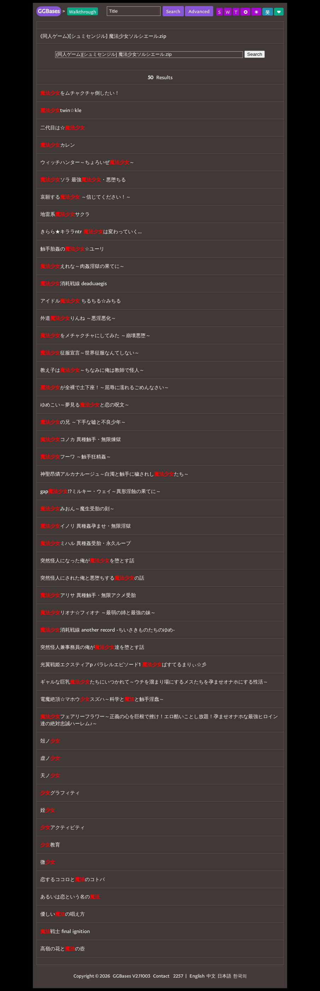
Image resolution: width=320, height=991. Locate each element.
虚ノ (50, 758)
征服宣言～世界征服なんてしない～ (89, 352)
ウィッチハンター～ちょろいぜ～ (87, 162)
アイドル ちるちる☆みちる (80, 300)
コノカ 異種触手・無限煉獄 (80, 439)
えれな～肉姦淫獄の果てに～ (82, 266)
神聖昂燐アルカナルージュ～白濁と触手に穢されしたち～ (114, 473)
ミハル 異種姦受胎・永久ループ (85, 543)
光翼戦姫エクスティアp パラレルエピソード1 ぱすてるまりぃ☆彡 (123, 664)
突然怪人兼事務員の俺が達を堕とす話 (92, 647)
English (197, 976)
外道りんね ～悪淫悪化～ (78, 318)
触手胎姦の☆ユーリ (72, 248)
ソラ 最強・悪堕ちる (83, 179)
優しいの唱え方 (62, 913)
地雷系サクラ (65, 214)
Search (254, 54)
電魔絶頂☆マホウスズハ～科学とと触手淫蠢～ (102, 699)
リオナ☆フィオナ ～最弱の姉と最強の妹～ (98, 612)
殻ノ (50, 740)
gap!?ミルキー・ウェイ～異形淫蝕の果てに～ (100, 491)
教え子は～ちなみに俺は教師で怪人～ (92, 370)
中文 (211, 976)
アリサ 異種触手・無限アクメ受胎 (88, 595)
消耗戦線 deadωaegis (73, 283)
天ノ (50, 775)
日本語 (224, 976)
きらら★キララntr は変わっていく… (91, 231)
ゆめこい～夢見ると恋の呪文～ (84, 404)
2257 (178, 976)
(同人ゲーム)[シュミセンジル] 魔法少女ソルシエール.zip (103, 36)
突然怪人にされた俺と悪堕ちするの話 (92, 577)
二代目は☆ (62, 127)
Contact (161, 976)
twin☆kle (60, 110)
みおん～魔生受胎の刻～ (77, 508)
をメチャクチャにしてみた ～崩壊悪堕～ (95, 335)
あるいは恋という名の (70, 896)
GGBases (122, 976)
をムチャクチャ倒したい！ (80, 92)
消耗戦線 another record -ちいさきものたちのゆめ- (107, 629)
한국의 (240, 976)
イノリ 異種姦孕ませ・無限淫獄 (85, 525)
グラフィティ (60, 792)
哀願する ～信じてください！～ (85, 196)
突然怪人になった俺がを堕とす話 (87, 560)
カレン (57, 144)
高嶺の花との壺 (62, 948)
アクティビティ (62, 827)
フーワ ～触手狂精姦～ (75, 456)
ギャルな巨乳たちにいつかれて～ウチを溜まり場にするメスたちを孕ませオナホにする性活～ (154, 681)
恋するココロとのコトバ (72, 879)
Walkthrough (82, 11)
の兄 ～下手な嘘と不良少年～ (83, 421)
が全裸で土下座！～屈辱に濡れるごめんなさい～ (104, 387)
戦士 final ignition (65, 931)
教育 (50, 844)
